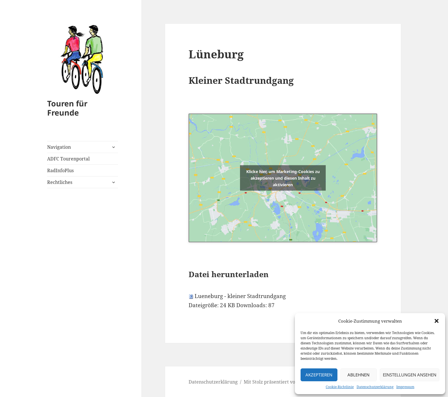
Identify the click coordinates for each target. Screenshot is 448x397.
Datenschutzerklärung (375, 386)
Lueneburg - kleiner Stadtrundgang (240, 296)
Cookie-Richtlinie (340, 386)
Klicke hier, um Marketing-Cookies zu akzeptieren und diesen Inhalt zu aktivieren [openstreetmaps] (283, 178)
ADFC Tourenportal (68, 159)
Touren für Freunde (67, 108)
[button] (436, 321)
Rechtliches (59, 182)
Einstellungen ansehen (409, 375)
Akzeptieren (318, 375)
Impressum (405, 386)
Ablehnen (358, 375)
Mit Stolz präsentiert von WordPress (283, 382)
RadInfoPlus (60, 170)
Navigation (59, 147)
